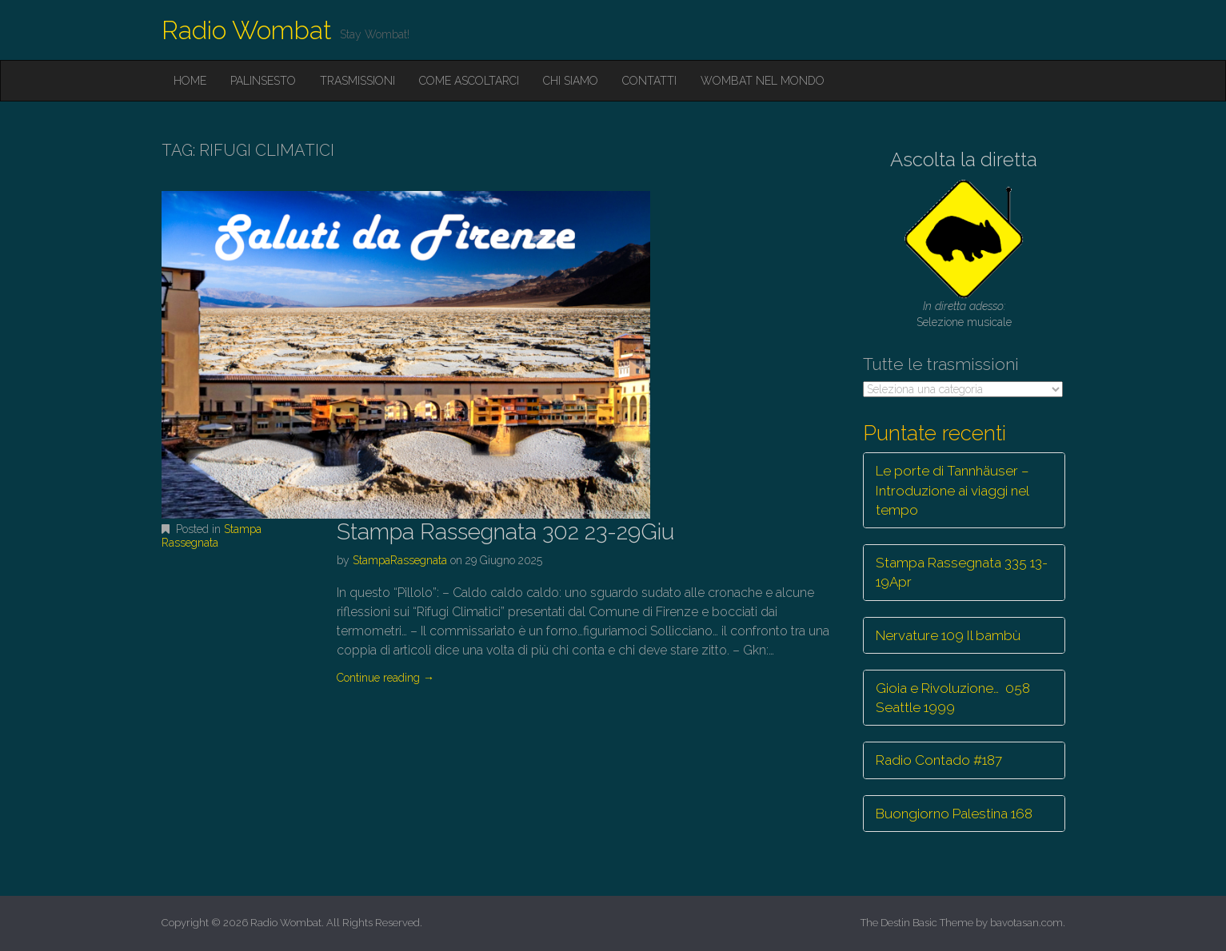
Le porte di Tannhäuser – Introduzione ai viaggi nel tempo (952, 490)
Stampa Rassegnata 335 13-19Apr (962, 572)
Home (190, 80)
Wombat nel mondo (763, 80)
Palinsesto (263, 80)
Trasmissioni (357, 80)
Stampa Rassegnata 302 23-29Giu (505, 532)
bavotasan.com (1026, 923)
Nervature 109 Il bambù (948, 635)
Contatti (649, 80)
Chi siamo (570, 80)
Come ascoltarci (469, 80)
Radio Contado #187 (939, 760)
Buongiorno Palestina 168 (954, 814)
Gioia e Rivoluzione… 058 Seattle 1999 (953, 697)
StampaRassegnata (400, 560)
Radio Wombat (247, 30)
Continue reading (385, 677)
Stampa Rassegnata (212, 536)
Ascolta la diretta (963, 159)
